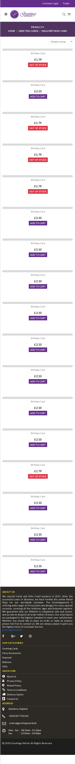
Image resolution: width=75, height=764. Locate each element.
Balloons (6, 662)
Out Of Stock (37, 64)
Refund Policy (14, 685)
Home (11, 31)
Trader (66, 3)
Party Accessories (11, 653)
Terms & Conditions (17, 690)
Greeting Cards (10, 648)
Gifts (5, 666)
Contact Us (12, 698)
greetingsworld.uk (12, 629)
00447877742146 (18, 716)
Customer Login (50, 3)
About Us (11, 676)
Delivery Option (15, 694)
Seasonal (6, 657)
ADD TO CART (38, 96)
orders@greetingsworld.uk (22, 723)
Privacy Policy (14, 681)
